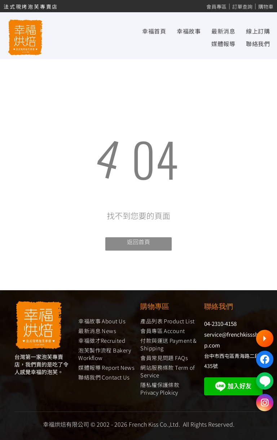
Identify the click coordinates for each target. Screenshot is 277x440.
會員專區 (216, 6)
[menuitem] (148, 31)
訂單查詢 (242, 6)
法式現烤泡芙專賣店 (31, 6)
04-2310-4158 (220, 323)
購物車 (265, 6)
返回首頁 (138, 241)
